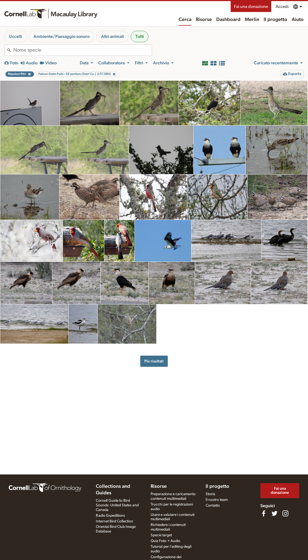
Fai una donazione (251, 6)
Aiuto (298, 19)
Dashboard (228, 19)
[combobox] (82, 50)
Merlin (252, 19)
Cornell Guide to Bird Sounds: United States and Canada (117, 505)
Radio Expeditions (110, 515)
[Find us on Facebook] (263, 513)
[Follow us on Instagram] (285, 513)
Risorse (204, 19)
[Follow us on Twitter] (274, 513)
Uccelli (15, 36)
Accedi (282, 6)
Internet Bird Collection (114, 521)
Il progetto (275, 19)
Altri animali (112, 36)
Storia (210, 494)
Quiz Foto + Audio (165, 541)
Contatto (213, 505)
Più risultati (154, 361)
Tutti (139, 36)
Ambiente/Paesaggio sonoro (61, 36)
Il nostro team (217, 500)
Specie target (161, 535)
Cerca (185, 19)
